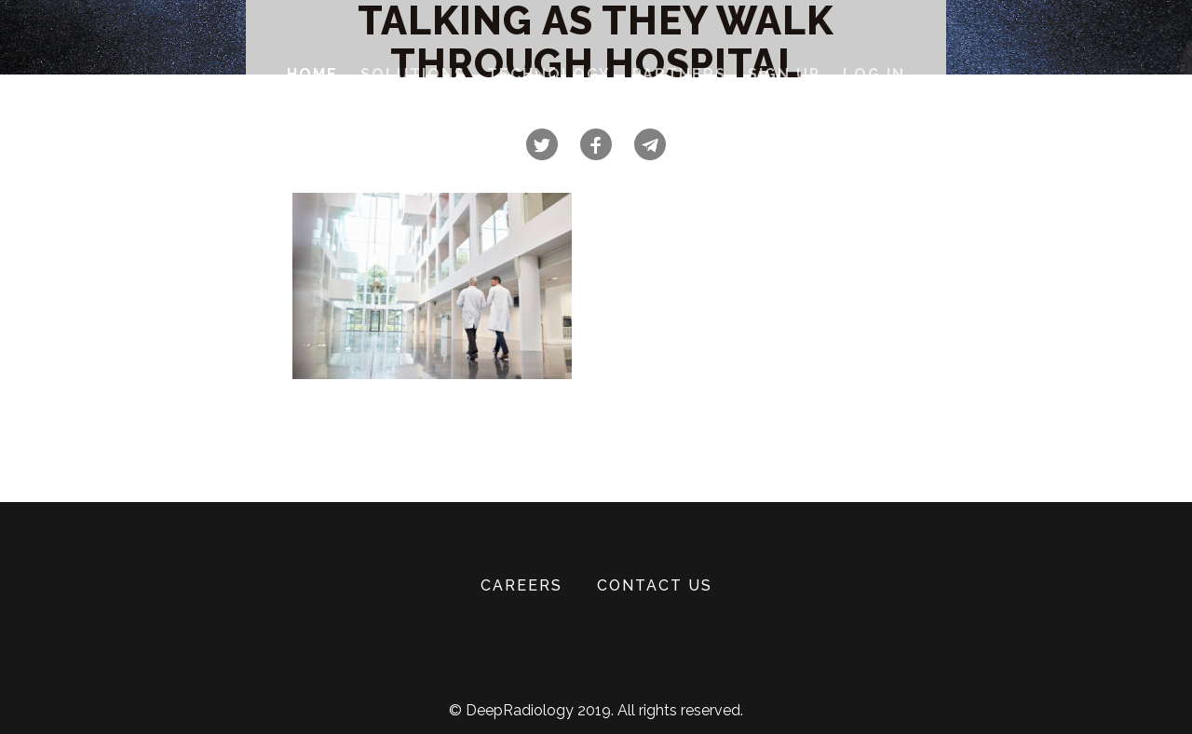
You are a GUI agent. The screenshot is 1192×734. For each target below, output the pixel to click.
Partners (679, 74)
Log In (874, 74)
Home (312, 74)
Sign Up (784, 74)
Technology (548, 74)
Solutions (413, 74)
